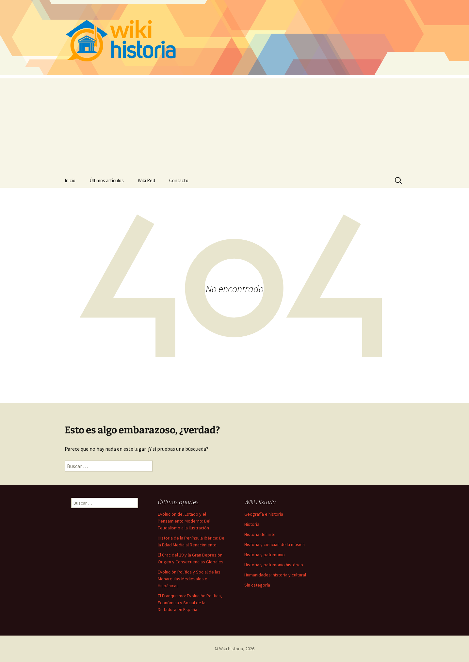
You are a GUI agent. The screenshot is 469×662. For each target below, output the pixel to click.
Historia (251, 524)
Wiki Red (146, 180)
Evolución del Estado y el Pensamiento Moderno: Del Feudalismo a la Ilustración (184, 521)
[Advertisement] (234, 124)
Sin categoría (257, 585)
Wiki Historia (231, 649)
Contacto (178, 180)
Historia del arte (260, 534)
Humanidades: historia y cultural (275, 575)
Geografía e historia (263, 514)
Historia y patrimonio (264, 554)
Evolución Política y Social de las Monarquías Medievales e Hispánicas (189, 579)
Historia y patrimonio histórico (273, 565)
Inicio (70, 180)
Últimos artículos (106, 180)
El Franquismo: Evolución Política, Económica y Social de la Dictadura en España (190, 602)
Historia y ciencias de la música (274, 544)
